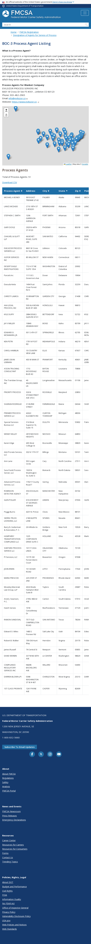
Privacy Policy (8, 912)
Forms (5, 853)
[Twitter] (41, 754)
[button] (73, 140)
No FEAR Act (8, 903)
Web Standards (9, 929)
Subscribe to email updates (19, 746)
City (46, 190)
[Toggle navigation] (85, 13)
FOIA (4, 895)
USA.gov (6, 920)
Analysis (6, 786)
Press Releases (9, 815)
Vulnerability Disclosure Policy (16, 916)
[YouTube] (59, 754)
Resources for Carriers (13, 844)
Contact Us (7, 857)
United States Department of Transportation (24, 6)
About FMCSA (9, 773)
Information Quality (11, 899)
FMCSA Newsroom (11, 811)
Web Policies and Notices (14, 924)
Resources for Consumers (14, 848)
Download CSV (9, 182)
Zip (78, 190)
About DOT (7, 882)
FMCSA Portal (9, 790)
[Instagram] (50, 754)
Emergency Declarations (14, 819)
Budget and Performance (14, 886)
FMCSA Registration (29, 32)
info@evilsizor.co (18, 98)
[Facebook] (32, 754)
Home (14, 32)
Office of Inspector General (15, 907)
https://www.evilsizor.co (25, 101)
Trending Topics (10, 861)
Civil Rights (7, 890)
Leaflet (67, 164)
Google (85, 164)
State (63, 190)
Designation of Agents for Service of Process (35, 35)
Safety (5, 782)
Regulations (8, 778)
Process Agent (13, 190)
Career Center (9, 840)
